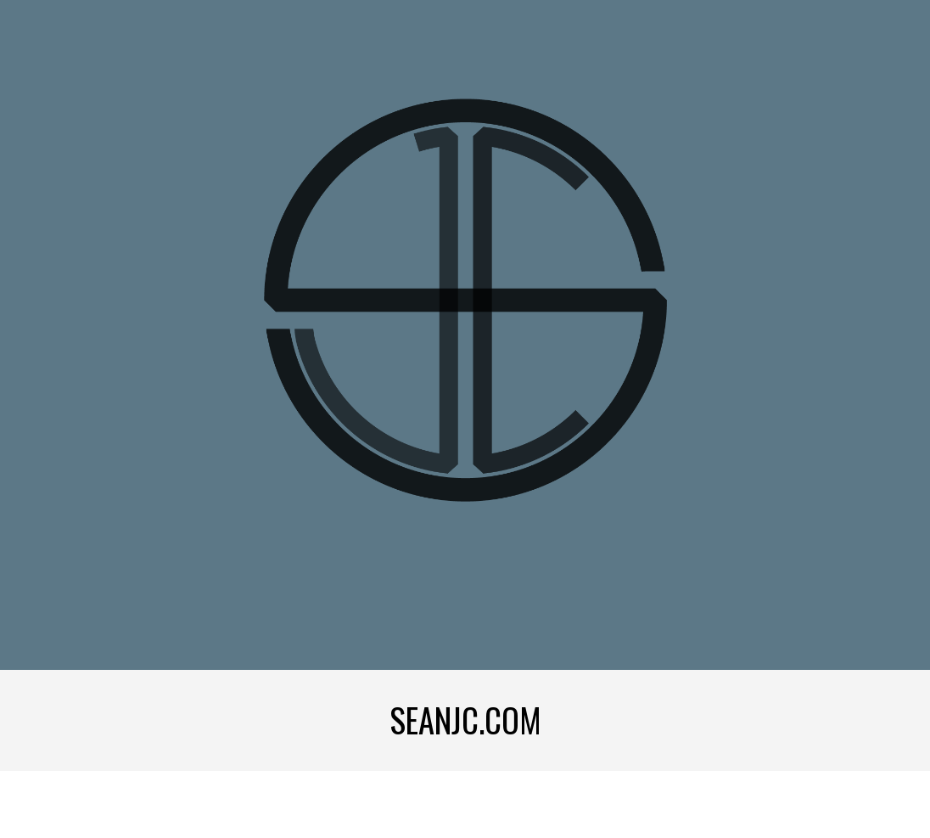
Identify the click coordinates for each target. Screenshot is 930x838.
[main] (465, 720)
